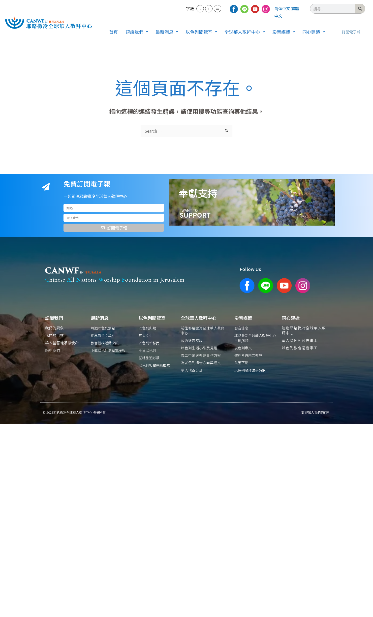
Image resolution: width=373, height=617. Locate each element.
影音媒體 (283, 32)
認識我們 (136, 32)
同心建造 (313, 32)
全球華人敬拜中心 (244, 32)
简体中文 (282, 8)
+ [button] (208, 8)
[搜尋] (360, 8)
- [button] (200, 8)
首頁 (113, 32)
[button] (137, 32)
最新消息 (166, 32)
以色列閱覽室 (201, 32)
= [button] (217, 8)
